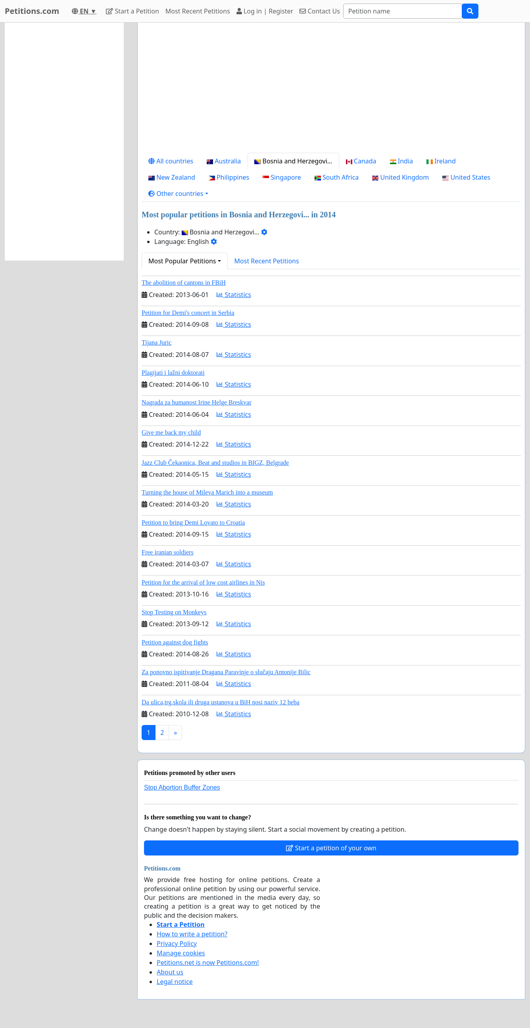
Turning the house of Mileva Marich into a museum (207, 492)
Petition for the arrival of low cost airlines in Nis (203, 582)
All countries (170, 161)
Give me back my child (171, 432)
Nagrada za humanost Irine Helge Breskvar (197, 402)
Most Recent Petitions (197, 11)
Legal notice (175, 981)
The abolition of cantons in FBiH (184, 282)
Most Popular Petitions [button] (182, 261)
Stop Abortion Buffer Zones (182, 787)
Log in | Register (264, 11)
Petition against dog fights (175, 642)
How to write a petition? (192, 934)
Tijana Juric (156, 342)
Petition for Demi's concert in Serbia (188, 312)
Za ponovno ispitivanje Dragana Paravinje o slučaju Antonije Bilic (226, 672)
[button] (178, 193)
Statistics (234, 294)
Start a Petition (132, 11)
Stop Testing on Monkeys (174, 612)
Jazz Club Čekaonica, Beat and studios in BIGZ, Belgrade (215, 462)
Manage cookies (181, 953)
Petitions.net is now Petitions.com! (208, 962)
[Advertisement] (331, 90)
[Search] (402, 11)
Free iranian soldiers (168, 552)
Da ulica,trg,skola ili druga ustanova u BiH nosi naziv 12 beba (221, 702)
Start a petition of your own (331, 848)
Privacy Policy (177, 943)
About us (170, 972)
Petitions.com (32, 11)
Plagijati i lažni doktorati (173, 372)
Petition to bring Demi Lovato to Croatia (193, 522)
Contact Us (320, 11)
